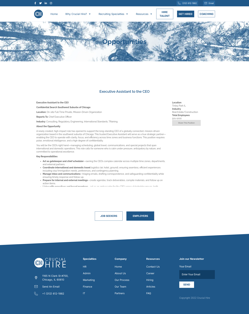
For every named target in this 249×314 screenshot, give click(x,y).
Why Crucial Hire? (78, 14)
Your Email (185, 266)
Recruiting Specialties (113, 14)
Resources (144, 14)
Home (54, 14)
